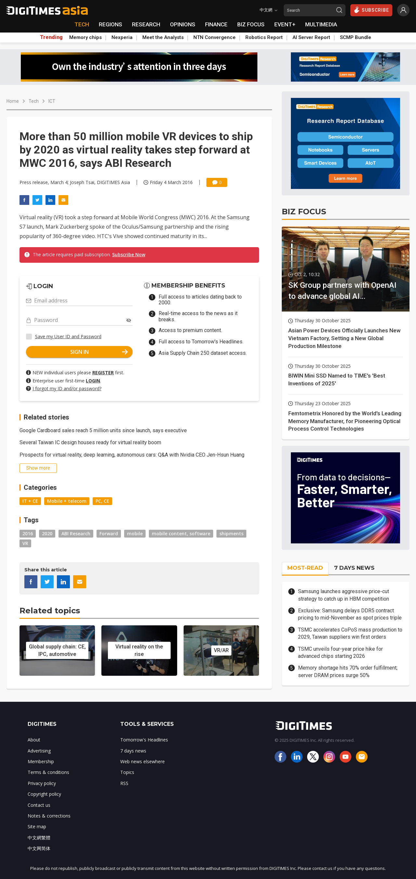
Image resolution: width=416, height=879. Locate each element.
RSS (124, 783)
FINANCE (216, 24)
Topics (127, 772)
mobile (135, 533)
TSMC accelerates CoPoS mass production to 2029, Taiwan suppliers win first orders (350, 633)
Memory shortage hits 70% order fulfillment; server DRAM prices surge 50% (347, 671)
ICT (51, 101)
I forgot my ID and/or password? (66, 388)
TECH (81, 24)
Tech (34, 101)
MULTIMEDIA (321, 24)
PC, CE (102, 501)
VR (25, 543)
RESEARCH (146, 24)
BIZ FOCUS (251, 24)
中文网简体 (39, 848)
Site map (37, 826)
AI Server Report (311, 37)
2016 (27, 533)
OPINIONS (182, 24)
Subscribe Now (128, 254)
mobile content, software (181, 533)
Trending (51, 37)
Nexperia (122, 37)
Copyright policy (44, 794)
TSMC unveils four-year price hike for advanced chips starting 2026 (340, 652)
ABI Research (75, 533)
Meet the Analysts (163, 37)
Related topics (50, 610)
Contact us (39, 805)
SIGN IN (99, 351)
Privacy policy (42, 783)
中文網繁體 (39, 837)
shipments (231, 533)
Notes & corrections (49, 816)
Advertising (39, 751)
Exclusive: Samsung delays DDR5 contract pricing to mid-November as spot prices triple (350, 614)
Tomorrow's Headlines (144, 740)
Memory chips (85, 37)
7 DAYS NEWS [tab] (354, 568)
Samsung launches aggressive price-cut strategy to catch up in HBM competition (343, 595)
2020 (47, 533)
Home (12, 101)
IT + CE (30, 501)
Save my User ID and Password (68, 336)
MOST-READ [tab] (305, 568)
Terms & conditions (48, 772)
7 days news (133, 751)
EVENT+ (284, 24)
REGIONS (110, 24)
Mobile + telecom (66, 501)
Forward (108, 533)
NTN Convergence (214, 37)
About (34, 740)
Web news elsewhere (142, 761)
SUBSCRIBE (371, 10)
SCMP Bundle (355, 37)
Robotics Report (264, 37)
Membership (41, 761)
